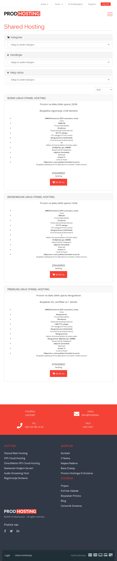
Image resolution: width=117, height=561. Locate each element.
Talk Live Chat (88, 425)
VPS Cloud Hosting (14, 458)
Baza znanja (68, 468)
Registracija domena (16, 478)
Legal (7, 555)
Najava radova (69, 463)
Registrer (92, 4)
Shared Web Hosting (16, 453)
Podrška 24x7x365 (30, 413)
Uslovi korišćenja (23, 555)
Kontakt (65, 453)
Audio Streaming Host (16, 473)
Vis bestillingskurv (75, 4)
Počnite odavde (69, 490)
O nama (65, 458)
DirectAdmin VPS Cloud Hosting (22, 463)
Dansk (44, 4)
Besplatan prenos (71, 495)
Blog (63, 500)
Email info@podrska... (90, 413)
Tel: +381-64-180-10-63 (33, 425)
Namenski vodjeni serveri (18, 468)
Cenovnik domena (71, 505)
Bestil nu (58, 182)
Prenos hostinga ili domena (77, 473)
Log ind (105, 4)
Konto (59, 4)
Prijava (64, 485)
